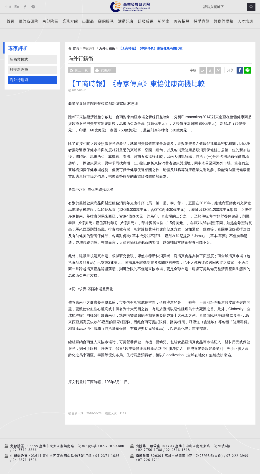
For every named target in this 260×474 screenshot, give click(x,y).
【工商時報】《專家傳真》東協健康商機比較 (150, 48)
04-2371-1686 (107, 456)
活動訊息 (126, 21)
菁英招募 (182, 21)
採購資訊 (202, 21)
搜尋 (251, 7)
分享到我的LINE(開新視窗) (247, 70)
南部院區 (50, 21)
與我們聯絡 (224, 21)
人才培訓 (245, 21)
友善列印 (104, 70)
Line (33, 7)
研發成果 (146, 21)
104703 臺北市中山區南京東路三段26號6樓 (196, 446)
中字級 (210, 70)
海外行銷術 (19, 80)
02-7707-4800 (112, 446)
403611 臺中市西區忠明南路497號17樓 (60, 456)
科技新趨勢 (19, 70)
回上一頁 (78, 70)
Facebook (25, 7)
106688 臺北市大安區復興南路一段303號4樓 (61, 446)
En (16, 7)
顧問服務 (106, 21)
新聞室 (164, 21)
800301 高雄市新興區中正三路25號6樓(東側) (187, 456)
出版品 (88, 21)
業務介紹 (70, 21)
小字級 (202, 70)
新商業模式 (19, 59)
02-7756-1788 (150, 450)
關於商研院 (28, 21)
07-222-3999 (237, 456)
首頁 (11, 21)
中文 (8, 6)
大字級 (218, 70)
